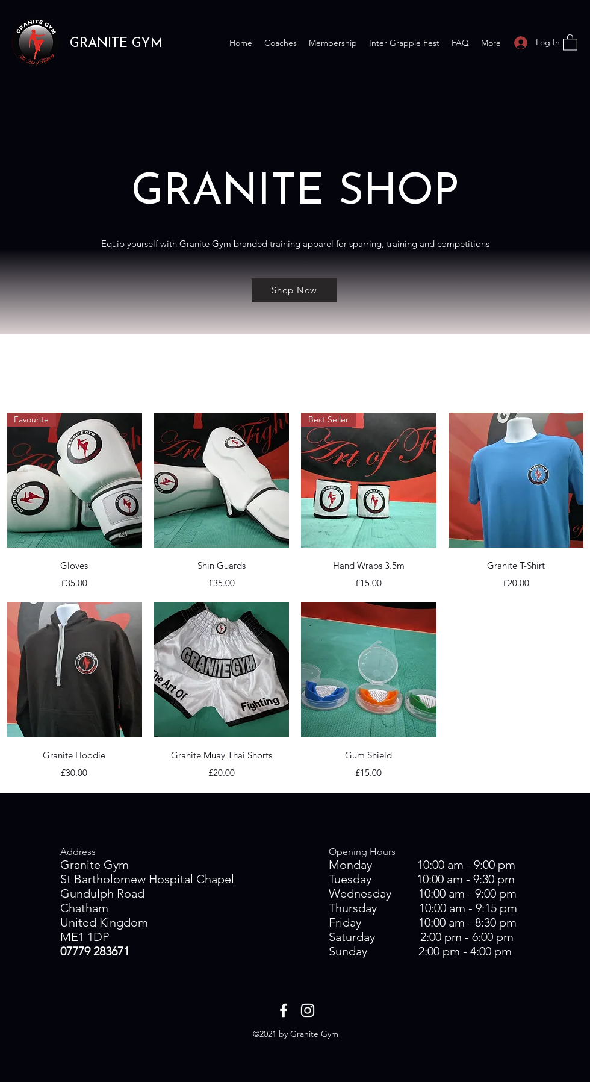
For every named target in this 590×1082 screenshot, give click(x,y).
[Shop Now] (294, 290)
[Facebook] (284, 1010)
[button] (570, 42)
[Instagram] (308, 1010)
